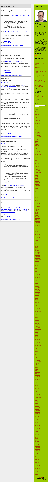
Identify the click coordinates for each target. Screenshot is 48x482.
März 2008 (37, 423)
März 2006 (37, 459)
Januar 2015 (37, 305)
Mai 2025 (36, 127)
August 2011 (37, 363)
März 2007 (37, 441)
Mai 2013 (36, 335)
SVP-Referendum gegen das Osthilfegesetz (14, 185)
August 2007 (37, 434)
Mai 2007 (36, 438)
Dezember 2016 (37, 272)
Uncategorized (7, 41)
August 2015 (37, 295)
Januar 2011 (37, 373)
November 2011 (37, 358)
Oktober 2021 (37, 188)
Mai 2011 (36, 367)
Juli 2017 (36, 262)
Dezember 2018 (37, 237)
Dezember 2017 (37, 255)
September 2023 (38, 154)
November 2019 (37, 222)
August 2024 (37, 138)
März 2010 (37, 388)
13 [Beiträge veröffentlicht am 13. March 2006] (35, 96)
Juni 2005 (36, 472)
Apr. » (39, 100)
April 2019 (36, 231)
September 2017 (38, 259)
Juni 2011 (36, 366)
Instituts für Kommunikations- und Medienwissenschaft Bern (14, 209)
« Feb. (36, 100)
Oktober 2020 (37, 206)
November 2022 (37, 169)
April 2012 (36, 352)
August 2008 (37, 416)
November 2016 (37, 274)
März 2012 (37, 354)
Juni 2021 (36, 194)
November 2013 (37, 326)
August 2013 (37, 330)
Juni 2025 (36, 126)
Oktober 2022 (37, 170)
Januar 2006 (37, 462)
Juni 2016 (36, 281)
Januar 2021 (37, 201)
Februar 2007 (37, 443)
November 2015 (37, 292)
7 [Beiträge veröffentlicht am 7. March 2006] (36, 95)
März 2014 (37, 320)
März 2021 (37, 198)
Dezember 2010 (37, 375)
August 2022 (37, 173)
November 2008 (37, 412)
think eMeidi (41, 477)
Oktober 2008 (37, 413)
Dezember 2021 (37, 185)
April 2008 (36, 422)
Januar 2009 (37, 409)
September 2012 (38, 345)
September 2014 (38, 311)
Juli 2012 (36, 348)
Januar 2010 (37, 391)
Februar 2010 (37, 389)
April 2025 (36, 129)
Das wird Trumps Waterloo (39, 66)
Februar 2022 (37, 182)
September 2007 (38, 432)
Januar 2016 (37, 289)
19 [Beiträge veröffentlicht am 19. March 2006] (42, 96)
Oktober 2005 (37, 466)
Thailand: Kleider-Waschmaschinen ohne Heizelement (39, 68)
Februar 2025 (37, 132)
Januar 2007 (37, 444)
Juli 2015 (36, 296)
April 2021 (36, 197)
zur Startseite (37, 9)
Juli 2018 (36, 244)
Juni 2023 (36, 158)
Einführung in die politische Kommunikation (17, 207)
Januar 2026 (37, 117)
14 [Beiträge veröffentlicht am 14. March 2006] (36, 96)
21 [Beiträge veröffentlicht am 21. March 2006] (36, 98)
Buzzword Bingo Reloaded (7, 97)
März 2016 (37, 286)
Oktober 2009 (37, 395)
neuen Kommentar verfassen (16, 45)
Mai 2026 (36, 111)
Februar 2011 (37, 372)
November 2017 (37, 256)
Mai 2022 (36, 178)
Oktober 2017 (37, 258)
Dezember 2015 (37, 290)
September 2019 (38, 225)
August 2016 (37, 278)
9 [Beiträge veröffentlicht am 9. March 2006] (38, 95)
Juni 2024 (36, 141)
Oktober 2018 (37, 240)
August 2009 (37, 398)
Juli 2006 (36, 453)
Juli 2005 (36, 471)
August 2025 (37, 124)
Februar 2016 (37, 287)
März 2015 (37, 302)
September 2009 (38, 397)
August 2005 (37, 469)
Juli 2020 (36, 210)
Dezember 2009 (37, 392)
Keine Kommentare (5, 45)
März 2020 (37, 216)
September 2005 (38, 468)
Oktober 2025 (37, 121)
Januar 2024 (37, 148)
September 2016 (38, 277)
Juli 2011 (36, 364)
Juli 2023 (36, 157)
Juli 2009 (36, 400)
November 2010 (37, 376)
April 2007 (36, 440)
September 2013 (38, 329)
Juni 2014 (36, 315)
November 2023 (37, 151)
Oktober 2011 (37, 360)
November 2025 (37, 120)
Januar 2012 (37, 357)
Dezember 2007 (37, 428)
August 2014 (37, 312)
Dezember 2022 (37, 167)
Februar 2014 (37, 321)
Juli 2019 (36, 228)
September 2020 (38, 207)
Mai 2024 (36, 142)
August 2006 (37, 452)
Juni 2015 (36, 298)
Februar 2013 (37, 339)
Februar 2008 (37, 425)
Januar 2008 (37, 426)
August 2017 (37, 261)
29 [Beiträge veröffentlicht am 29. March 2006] (37, 99)
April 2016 (36, 284)
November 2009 (37, 394)
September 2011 (38, 361)
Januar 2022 (37, 184)
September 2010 (38, 379)
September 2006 (38, 450)
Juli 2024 (36, 139)
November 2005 (37, 465)
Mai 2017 (36, 265)
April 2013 (36, 336)
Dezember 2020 (37, 203)
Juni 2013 (36, 333)
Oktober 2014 (37, 309)
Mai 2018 (36, 247)
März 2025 (37, 130)
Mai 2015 (36, 299)
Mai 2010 (36, 385)
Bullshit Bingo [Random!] (10, 121)
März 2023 (37, 163)
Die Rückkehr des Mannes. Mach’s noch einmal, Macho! (17, 31)
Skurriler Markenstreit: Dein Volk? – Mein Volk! (15, 61)
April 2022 (36, 179)
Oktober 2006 (37, 449)
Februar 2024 (37, 147)
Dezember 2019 (37, 221)
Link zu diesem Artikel (5, 12)
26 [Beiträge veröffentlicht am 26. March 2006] (42, 98)
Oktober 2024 (37, 135)
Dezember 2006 (37, 446)
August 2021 (37, 191)
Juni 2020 (36, 212)
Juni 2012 (36, 349)
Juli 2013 (36, 332)
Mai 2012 (36, 351)
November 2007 (37, 429)
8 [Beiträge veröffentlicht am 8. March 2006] (37, 95)
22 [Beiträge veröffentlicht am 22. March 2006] (37, 98)
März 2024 (37, 145)
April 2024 (36, 144)
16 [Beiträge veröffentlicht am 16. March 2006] (38, 96)
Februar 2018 (37, 252)
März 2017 (37, 268)
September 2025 (38, 123)
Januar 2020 (37, 219)
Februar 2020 (37, 218)
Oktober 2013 (37, 327)
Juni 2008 (36, 419)
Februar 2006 (37, 460)
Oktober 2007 (37, 431)
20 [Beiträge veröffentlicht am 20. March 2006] (35, 98)
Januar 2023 (37, 166)
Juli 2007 (36, 435)
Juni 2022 (36, 176)
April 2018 (36, 249)
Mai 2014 (36, 317)
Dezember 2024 (37, 133)
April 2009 (36, 404)
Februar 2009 (37, 407)
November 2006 (37, 447)
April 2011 (36, 369)
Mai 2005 (36, 474)
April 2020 (36, 215)
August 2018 (37, 243)
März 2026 (37, 114)
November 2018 (37, 238)
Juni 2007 (36, 437)
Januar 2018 (37, 253)
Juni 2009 (36, 401)
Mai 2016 (36, 283)
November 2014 (37, 308)
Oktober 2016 (37, 275)
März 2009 (37, 406)
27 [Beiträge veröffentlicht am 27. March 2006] (35, 99)
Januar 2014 (37, 323)
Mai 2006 (36, 456)
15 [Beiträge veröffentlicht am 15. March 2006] (37, 96)
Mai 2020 (36, 213)
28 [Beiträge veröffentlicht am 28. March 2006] (36, 99)
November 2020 (37, 204)
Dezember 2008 (37, 410)
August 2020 (37, 209)
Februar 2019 (37, 234)
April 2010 (36, 386)
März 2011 (37, 370)
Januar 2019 (37, 235)
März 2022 (37, 181)
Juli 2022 (36, 175)
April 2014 (36, 318)
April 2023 (36, 161)
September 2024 (38, 136)
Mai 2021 (36, 195)
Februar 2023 (37, 164)
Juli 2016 (36, 280)
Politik (6, 194)
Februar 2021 (37, 200)
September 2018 (38, 241)
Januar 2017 (37, 271)
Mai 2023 (36, 160)
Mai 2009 (36, 403)
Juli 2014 (36, 314)
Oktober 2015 (37, 293)
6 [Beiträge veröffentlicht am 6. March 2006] (35, 95)
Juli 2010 (36, 382)
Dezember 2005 (37, 463)
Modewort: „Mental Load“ (39, 73)
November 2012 (37, 342)
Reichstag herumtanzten (17, 36)
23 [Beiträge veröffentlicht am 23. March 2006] (38, 98)
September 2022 (38, 172)
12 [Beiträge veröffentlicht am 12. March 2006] (42, 95)
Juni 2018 (36, 246)
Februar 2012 (37, 355)
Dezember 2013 (37, 324)
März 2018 (37, 250)
